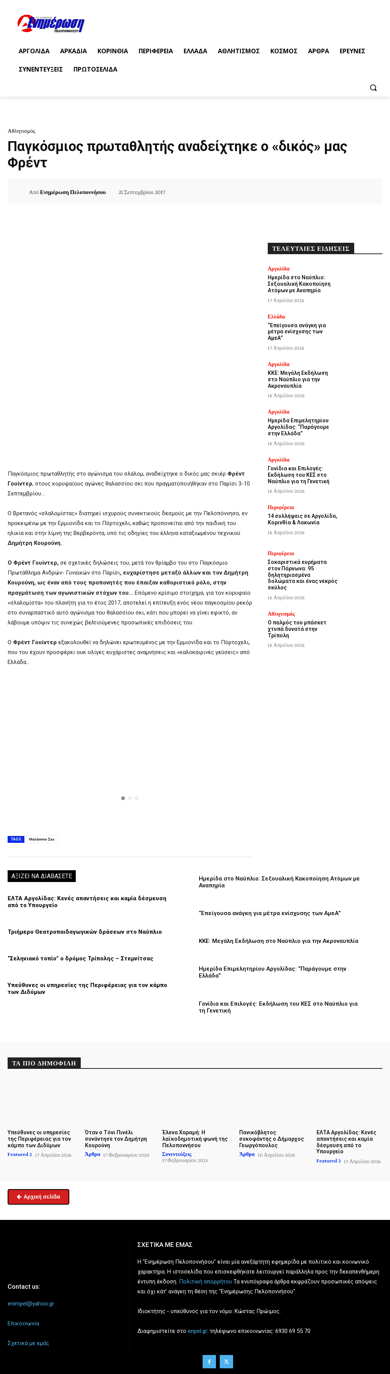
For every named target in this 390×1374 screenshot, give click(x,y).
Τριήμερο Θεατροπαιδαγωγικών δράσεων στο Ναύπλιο (84, 931)
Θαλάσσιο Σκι (41, 839)
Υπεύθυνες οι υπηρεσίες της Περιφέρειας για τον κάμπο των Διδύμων (39, 1138)
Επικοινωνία (23, 1323)
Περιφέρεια (281, 507)
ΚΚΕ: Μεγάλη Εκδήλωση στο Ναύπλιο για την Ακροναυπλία (278, 941)
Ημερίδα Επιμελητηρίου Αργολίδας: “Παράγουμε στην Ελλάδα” (298, 426)
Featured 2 (20, 1154)
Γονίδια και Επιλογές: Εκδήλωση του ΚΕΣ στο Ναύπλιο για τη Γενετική (298, 474)
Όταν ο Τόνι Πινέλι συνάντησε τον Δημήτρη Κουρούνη (116, 1138)
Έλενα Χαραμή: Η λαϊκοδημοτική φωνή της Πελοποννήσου (194, 1138)
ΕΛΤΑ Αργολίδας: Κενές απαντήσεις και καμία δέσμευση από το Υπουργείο (346, 1141)
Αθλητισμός (21, 131)
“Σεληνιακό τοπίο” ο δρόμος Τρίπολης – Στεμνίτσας (80, 958)
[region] (130, 749)
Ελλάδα (276, 316)
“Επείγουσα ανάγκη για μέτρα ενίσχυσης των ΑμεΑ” (270, 913)
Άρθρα (92, 1154)
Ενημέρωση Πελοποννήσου (73, 192)
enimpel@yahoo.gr (31, 1303)
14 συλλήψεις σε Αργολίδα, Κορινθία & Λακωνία (302, 519)
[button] (373, 87)
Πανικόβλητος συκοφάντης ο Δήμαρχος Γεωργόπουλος (271, 1138)
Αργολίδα (278, 268)
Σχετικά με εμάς (28, 1343)
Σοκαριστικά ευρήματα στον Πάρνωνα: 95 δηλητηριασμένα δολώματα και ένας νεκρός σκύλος (302, 575)
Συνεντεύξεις (177, 1154)
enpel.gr (197, 1331)
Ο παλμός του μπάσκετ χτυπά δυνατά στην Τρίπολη (297, 628)
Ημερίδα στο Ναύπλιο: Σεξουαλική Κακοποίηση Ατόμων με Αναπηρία (299, 283)
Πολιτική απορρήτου (205, 1281)
